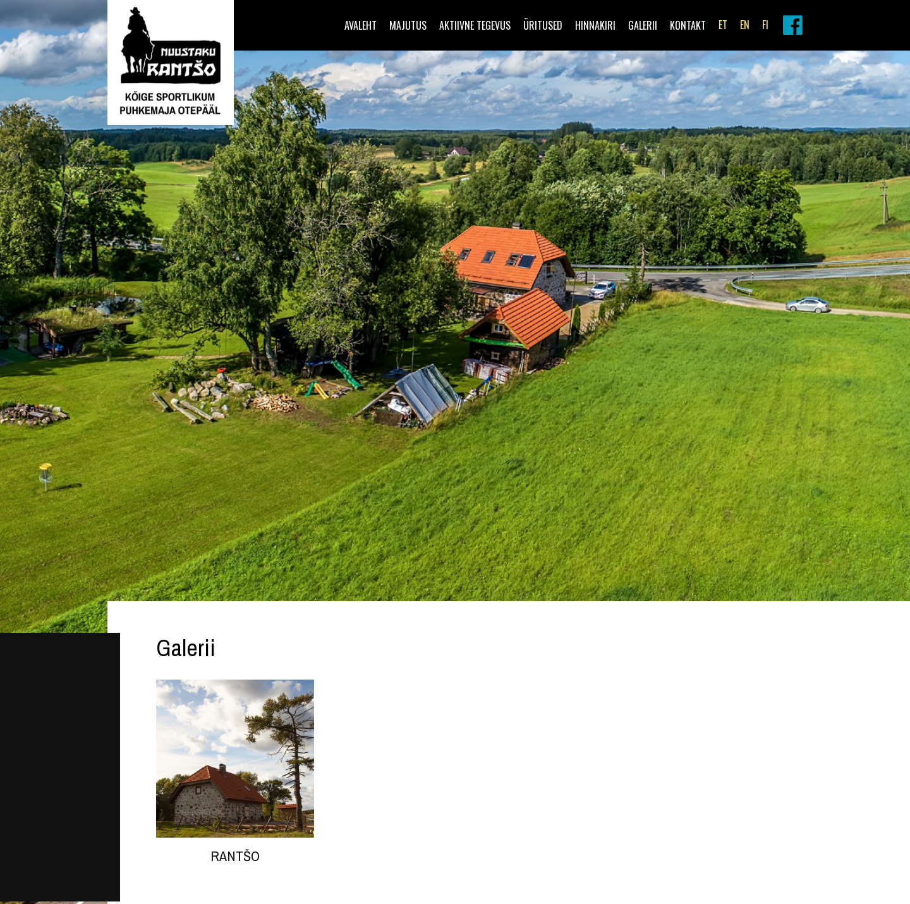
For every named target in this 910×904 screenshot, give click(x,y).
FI (765, 24)
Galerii (642, 25)
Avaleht (360, 25)
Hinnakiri (595, 25)
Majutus (408, 25)
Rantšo (235, 855)
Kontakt (688, 25)
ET (723, 24)
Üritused (542, 25)
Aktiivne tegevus (475, 25)
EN (744, 24)
